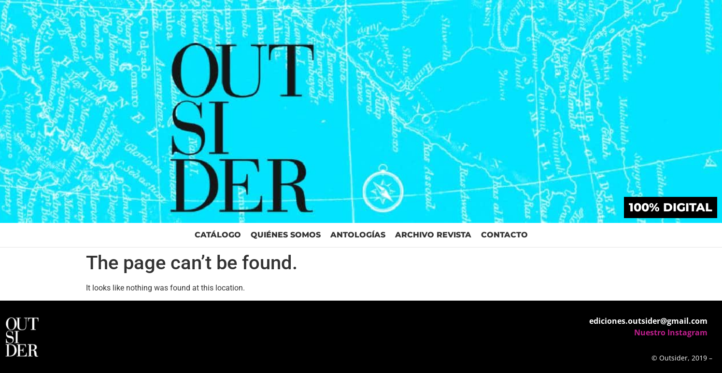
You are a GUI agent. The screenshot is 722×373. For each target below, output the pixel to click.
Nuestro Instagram (671, 332)
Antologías (357, 234)
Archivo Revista (433, 234)
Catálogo (218, 234)
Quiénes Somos (286, 234)
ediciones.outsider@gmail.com (648, 321)
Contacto (504, 234)
